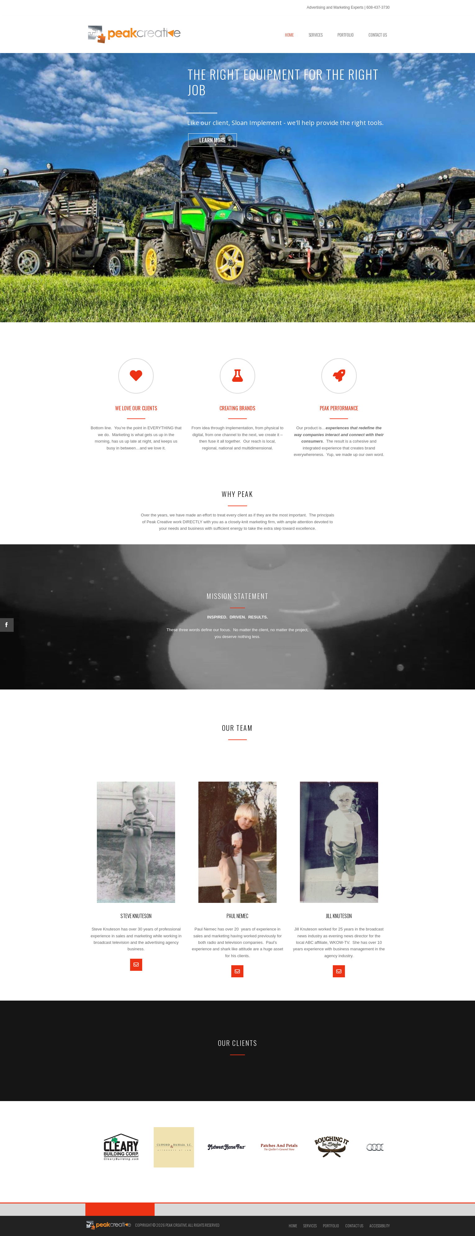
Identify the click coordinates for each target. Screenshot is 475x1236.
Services (310, 1225)
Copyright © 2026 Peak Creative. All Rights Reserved (177, 1225)
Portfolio (331, 1225)
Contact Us (354, 1225)
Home (293, 1225)
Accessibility (379, 1225)
